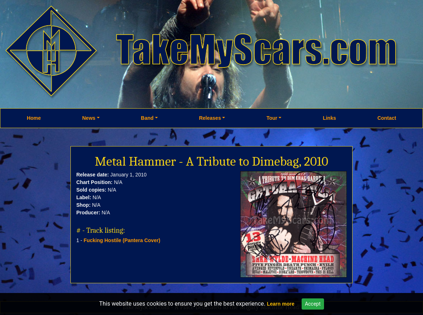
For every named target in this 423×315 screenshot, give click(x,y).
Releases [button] (210, 118)
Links (329, 118)
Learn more (280, 304)
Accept (313, 304)
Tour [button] (272, 118)
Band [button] (147, 118)
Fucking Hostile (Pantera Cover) (121, 240)
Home (34, 118)
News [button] (88, 118)
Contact (386, 118)
